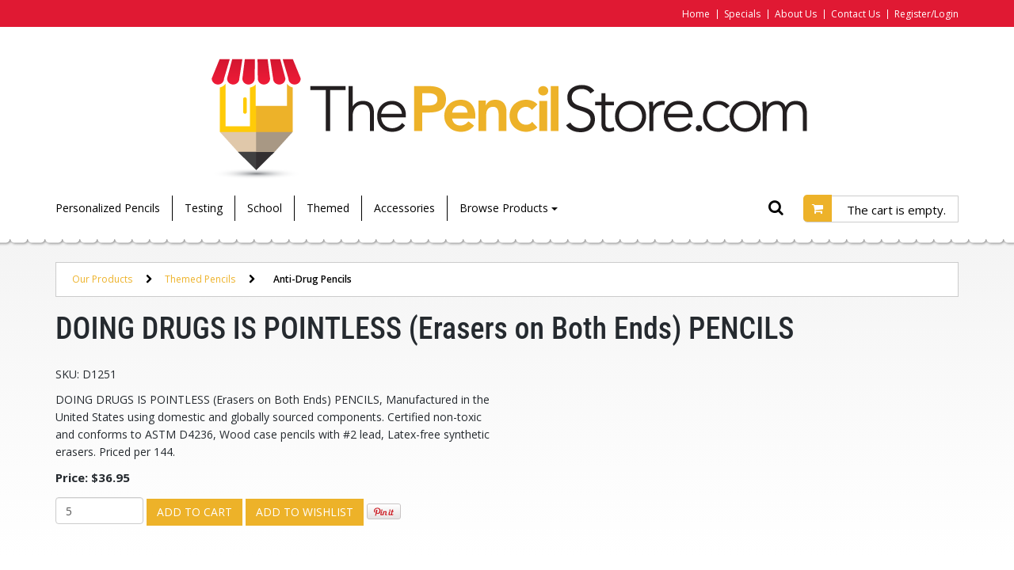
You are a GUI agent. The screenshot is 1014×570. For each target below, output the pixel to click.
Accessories (404, 207)
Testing (204, 207)
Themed (328, 207)
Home (696, 14)
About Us (796, 14)
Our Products (102, 279)
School (264, 207)
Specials (742, 14)
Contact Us (855, 14)
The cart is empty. (896, 210)
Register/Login (926, 14)
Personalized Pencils (107, 207)
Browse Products (508, 207)
